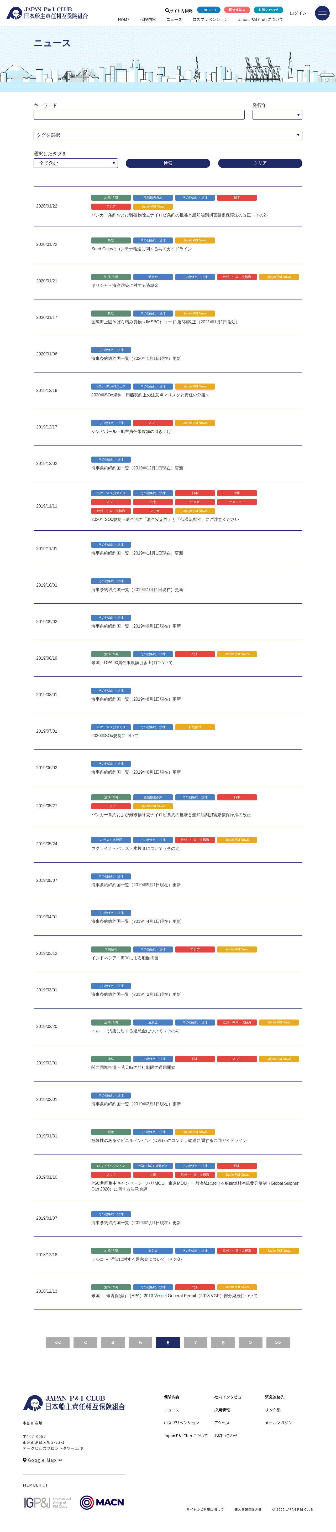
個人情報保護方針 (248, 1509)
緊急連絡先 (237, 9)
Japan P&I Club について (260, 19)
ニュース (174, 19)
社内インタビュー (230, 1397)
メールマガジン (278, 1422)
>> (278, 1342)
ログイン (298, 13)
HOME (124, 19)
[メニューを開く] (322, 13)
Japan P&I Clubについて (186, 1435)
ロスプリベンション (210, 19)
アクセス (222, 1422)
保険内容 (148, 19)
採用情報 (222, 1409)
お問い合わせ (268, 9)
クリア (260, 163)
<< (58, 1342)
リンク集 (273, 1409)
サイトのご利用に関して (205, 1509)
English (209, 9)
